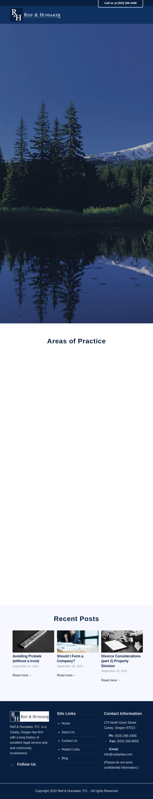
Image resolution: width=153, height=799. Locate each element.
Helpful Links (71, 749)
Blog (65, 758)
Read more (22, 675)
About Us (68, 732)
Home (66, 723)
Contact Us (69, 740)
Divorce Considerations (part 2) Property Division (121, 661)
